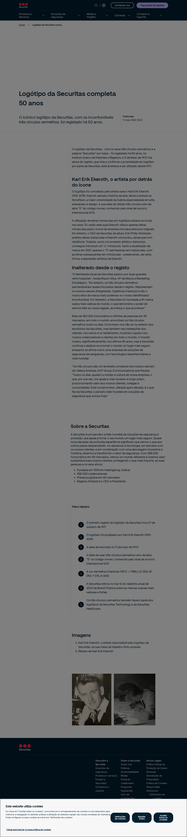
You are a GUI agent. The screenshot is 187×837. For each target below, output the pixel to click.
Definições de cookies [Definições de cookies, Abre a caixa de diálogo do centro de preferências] (120, 817)
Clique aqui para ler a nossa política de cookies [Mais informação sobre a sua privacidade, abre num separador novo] (28, 829)
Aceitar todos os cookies (163, 817)
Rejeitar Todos (141, 817)
